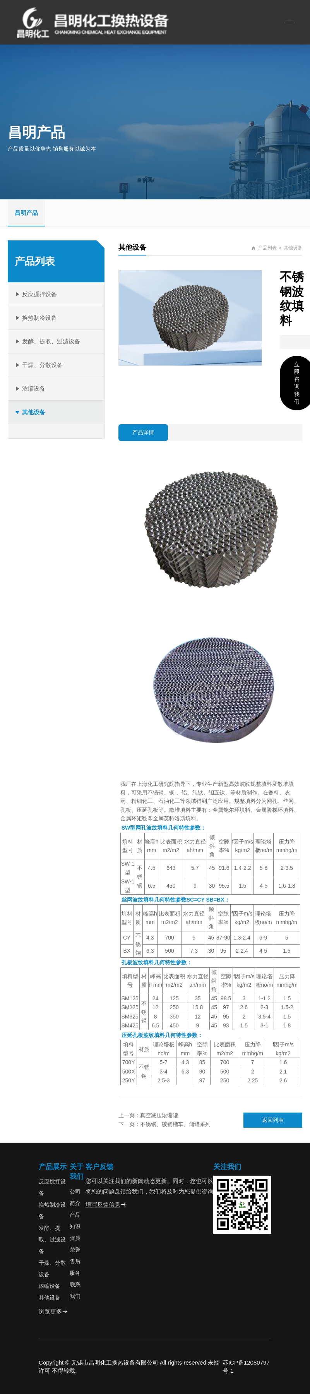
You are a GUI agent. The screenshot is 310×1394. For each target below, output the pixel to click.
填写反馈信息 (106, 1204)
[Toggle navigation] (289, 22)
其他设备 (293, 247)
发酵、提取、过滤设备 (52, 1239)
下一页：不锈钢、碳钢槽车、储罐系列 (164, 1124)
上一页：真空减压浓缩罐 (148, 1115)
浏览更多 (53, 1311)
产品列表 (267, 247)
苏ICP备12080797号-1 (246, 1366)
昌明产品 (26, 212)
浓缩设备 (49, 1286)
